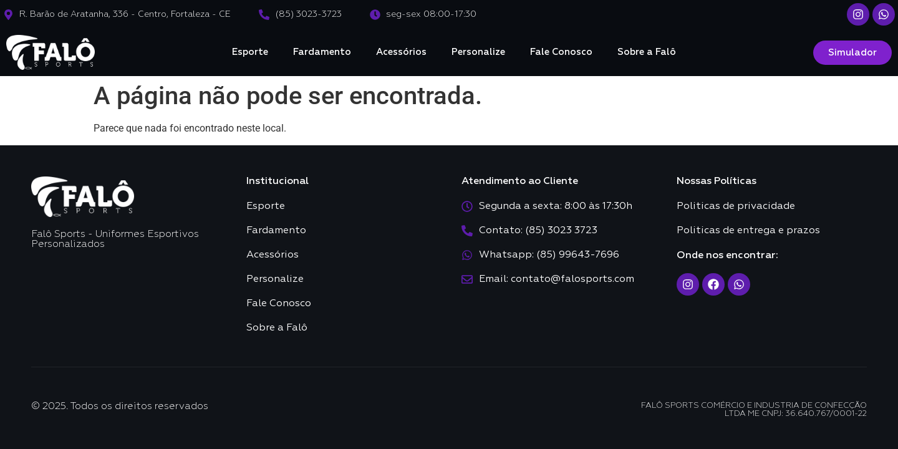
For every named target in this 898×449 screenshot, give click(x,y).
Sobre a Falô (646, 52)
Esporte (250, 52)
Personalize (478, 52)
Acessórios (401, 52)
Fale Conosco (561, 52)
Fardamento (322, 52)
